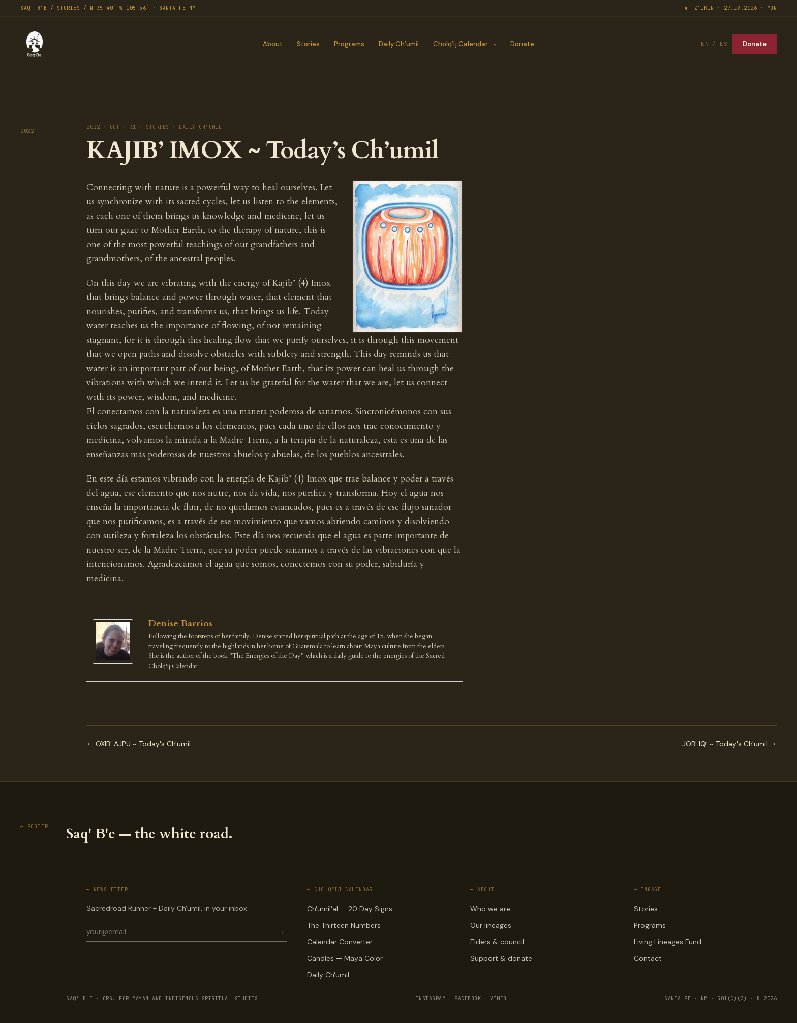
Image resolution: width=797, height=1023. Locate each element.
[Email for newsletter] (180, 931)
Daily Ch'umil (328, 974)
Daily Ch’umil (399, 44)
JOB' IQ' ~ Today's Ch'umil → (729, 743)
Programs (349, 44)
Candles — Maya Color (345, 958)
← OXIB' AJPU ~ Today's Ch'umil (138, 743)
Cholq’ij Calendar (460, 44)
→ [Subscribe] (281, 931)
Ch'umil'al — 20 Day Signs (349, 908)
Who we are (490, 908)
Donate (522, 44)
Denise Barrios (180, 623)
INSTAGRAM (431, 998)
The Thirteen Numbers (344, 925)
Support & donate (501, 958)
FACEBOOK (467, 998)
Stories (308, 44)
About (273, 44)
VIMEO (498, 998)
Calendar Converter (340, 941)
